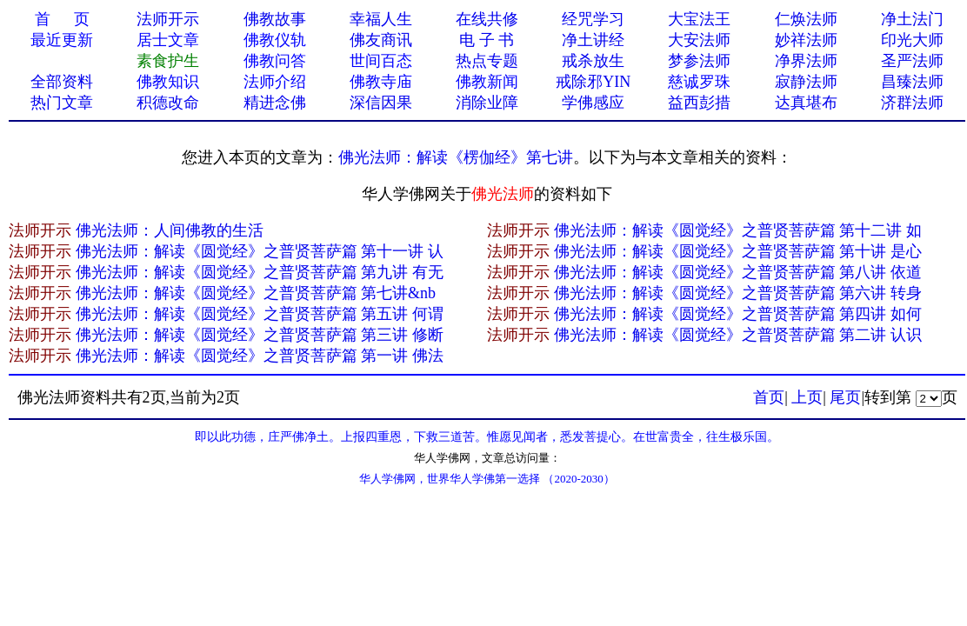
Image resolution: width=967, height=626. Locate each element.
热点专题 (487, 61)
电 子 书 (486, 40)
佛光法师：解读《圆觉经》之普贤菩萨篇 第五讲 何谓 (259, 314)
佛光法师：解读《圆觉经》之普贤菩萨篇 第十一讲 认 (259, 251)
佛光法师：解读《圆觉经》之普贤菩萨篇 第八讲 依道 (738, 272)
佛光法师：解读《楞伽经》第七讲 (455, 157)
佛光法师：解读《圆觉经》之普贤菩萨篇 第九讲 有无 (259, 272)
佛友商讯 (381, 40)
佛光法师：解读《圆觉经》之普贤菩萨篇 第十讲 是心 (738, 251)
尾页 (845, 397)
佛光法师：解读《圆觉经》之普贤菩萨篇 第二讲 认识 (738, 334)
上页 (807, 397)
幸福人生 (381, 19)
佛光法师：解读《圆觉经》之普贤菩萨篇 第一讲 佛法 (259, 355)
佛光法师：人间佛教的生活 (169, 230)
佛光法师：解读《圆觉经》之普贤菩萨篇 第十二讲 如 (738, 230)
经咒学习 (593, 19)
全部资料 (61, 81)
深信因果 (381, 102)
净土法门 (912, 19)
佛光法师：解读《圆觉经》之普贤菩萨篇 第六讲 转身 (738, 293)
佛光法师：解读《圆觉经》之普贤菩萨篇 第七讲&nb (256, 293)
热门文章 (61, 102)
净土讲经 (593, 40)
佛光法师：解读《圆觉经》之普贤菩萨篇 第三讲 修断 (259, 334)
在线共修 (487, 19)
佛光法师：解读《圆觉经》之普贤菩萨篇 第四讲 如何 (738, 314)
